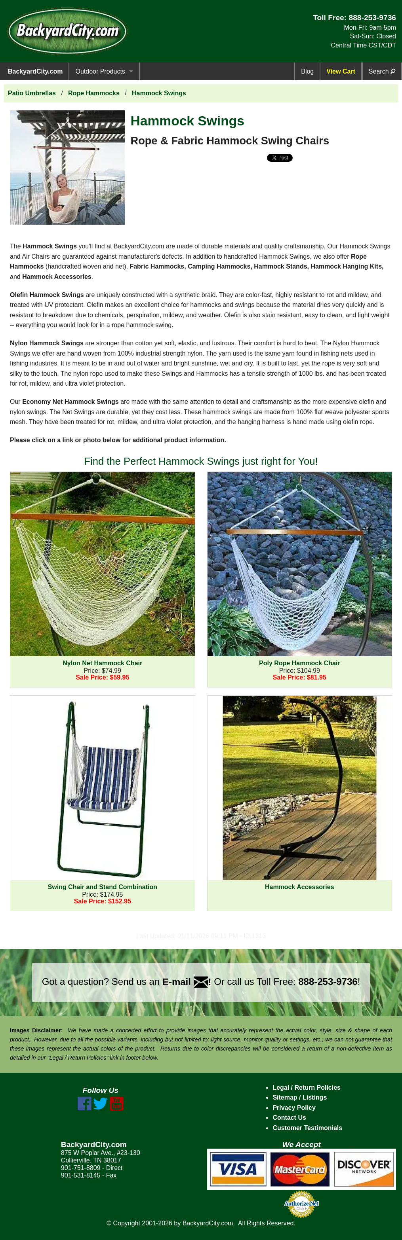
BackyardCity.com (35, 71)
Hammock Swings (159, 93)
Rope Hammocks (94, 93)
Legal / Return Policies (306, 1087)
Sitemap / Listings (299, 1097)
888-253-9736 (372, 17)
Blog (307, 71)
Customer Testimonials (307, 1128)
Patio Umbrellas (32, 93)
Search (382, 71)
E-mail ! (186, 982)
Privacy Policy (294, 1107)
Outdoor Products (100, 71)
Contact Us (289, 1117)
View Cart (340, 71)
